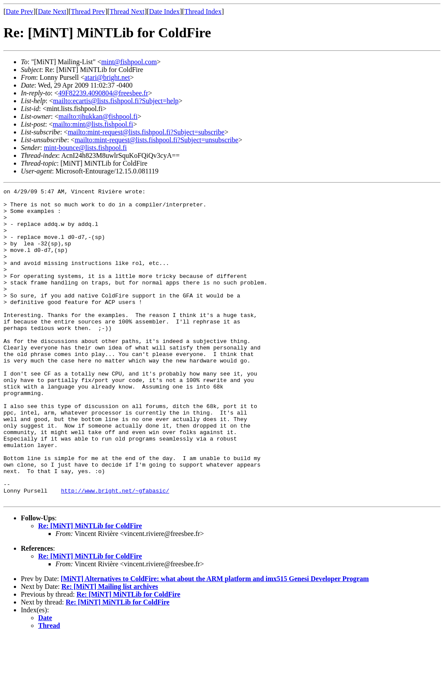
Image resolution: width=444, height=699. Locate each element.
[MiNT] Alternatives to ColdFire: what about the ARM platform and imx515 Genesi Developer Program (215, 641)
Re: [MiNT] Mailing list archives (110, 649)
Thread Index (203, 11)
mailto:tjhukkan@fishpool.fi (98, 116)
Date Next (52, 11)
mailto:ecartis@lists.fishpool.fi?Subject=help (115, 101)
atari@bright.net (107, 77)
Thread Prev (88, 11)
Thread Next (127, 11)
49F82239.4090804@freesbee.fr (103, 93)
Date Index (164, 11)
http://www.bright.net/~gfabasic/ (115, 551)
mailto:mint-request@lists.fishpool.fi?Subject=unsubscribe (156, 140)
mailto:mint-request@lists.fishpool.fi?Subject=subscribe (146, 132)
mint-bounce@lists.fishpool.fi (85, 147)
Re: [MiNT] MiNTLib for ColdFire (90, 588)
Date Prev (19, 11)
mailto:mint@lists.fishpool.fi (92, 124)
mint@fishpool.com (129, 61)
